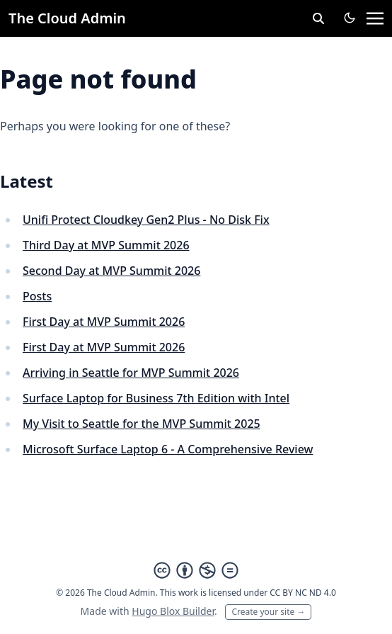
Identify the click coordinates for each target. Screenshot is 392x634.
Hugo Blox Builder (173, 611)
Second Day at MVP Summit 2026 (111, 270)
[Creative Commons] (196, 570)
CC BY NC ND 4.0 (303, 593)
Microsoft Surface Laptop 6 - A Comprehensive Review (168, 449)
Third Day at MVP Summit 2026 (106, 245)
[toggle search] (318, 18)
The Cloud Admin (67, 18)
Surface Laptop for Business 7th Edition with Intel (156, 398)
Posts (37, 296)
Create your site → (268, 612)
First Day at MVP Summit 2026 (104, 321)
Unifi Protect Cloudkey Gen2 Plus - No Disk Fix (146, 219)
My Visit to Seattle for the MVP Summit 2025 (141, 423)
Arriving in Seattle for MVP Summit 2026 (131, 372)
